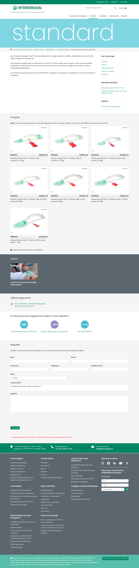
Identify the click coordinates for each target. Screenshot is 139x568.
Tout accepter (123, 558)
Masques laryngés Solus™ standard (69, 388)
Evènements (114, 16)
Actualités (103, 16)
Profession (14, 366)
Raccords (44, 508)
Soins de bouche (46, 505)
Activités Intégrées (16, 469)
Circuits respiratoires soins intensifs (53, 493)
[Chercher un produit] (104, 8)
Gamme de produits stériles (111, 106)
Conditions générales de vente (51, 478)
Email (73, 357)
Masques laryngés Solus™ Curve (112, 88)
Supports (114, 2)
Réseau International (17, 472)
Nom (12, 357)
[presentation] (26, 418)
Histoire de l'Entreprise (18, 466)
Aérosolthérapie (76, 493)
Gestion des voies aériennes (20, 541)
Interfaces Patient (47, 490)
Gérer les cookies (109, 558)
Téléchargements (107, 68)
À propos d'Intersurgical (78, 16)
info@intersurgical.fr (104, 449)
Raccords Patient (85, 331)
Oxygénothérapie (77, 490)
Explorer (124, 16)
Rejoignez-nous (103, 2)
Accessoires (45, 499)
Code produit (15, 383)
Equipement (45, 511)
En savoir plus (105, 476)
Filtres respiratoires (17, 544)
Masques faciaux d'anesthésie (21, 490)
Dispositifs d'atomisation (79, 482)
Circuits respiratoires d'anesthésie (54, 331)
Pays (12, 374)
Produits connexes (107, 71)
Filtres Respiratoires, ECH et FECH (24, 331)
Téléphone (55, 366)
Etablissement (97, 366)
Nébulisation (75, 496)
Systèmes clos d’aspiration (50, 502)
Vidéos (103, 65)
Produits (93, 16)
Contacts (123, 2)
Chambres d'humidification (50, 496)
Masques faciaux (16, 527)
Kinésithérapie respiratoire (80, 499)
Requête (104, 75)
